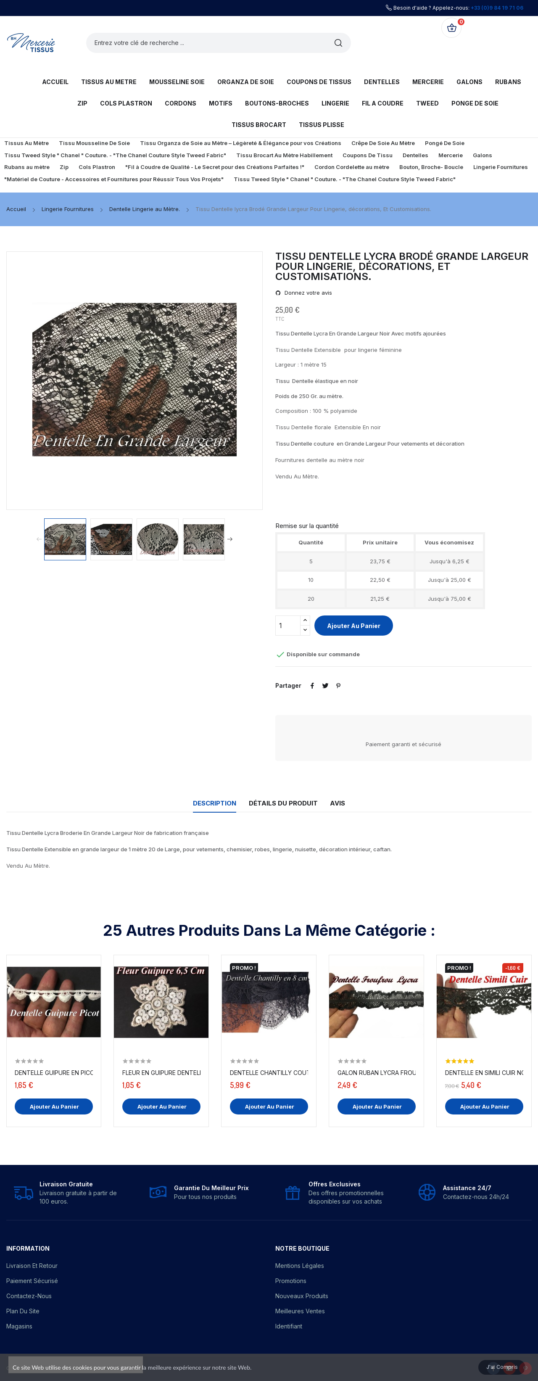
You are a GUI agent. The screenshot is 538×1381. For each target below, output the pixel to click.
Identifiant (288, 1326)
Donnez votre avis (307, 293)
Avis (346, 803)
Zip (64, 167)
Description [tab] (205, 803)
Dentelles (415, 155)
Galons (482, 155)
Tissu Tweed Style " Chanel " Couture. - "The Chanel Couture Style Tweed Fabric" (115, 155)
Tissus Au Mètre (26, 143)
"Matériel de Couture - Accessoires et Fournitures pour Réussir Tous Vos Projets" (114, 179)
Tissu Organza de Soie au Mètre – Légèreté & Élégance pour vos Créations (240, 143)
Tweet (328, 685)
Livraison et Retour (32, 1265)
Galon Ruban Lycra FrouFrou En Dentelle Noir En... (377, 1072)
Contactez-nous (29, 1295)
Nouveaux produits (301, 1295)
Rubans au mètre (27, 167)
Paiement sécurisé (32, 1280)
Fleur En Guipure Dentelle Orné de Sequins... (161, 1072)
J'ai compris (495, 1365)
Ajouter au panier (353, 625)
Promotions (290, 1280)
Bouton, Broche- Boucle (431, 167)
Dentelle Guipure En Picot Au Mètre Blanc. (54, 1072)
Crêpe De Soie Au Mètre (383, 143)
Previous (36, 539)
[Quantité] (288, 625)
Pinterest (343, 685)
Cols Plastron (97, 167)
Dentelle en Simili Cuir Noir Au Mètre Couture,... (484, 1072)
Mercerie (450, 155)
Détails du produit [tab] (283, 803)
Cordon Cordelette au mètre (351, 167)
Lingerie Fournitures (500, 167)
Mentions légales (299, 1265)
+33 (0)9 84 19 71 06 (497, 8)
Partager (313, 685)
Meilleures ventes (300, 1311)
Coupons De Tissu (368, 155)
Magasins (19, 1326)
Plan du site (23, 1311)
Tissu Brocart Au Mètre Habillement (284, 155)
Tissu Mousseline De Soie (94, 143)
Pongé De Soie (444, 143)
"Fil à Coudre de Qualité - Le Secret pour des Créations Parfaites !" (214, 167)
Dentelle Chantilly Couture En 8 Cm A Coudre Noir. (269, 1072)
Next (233, 539)
